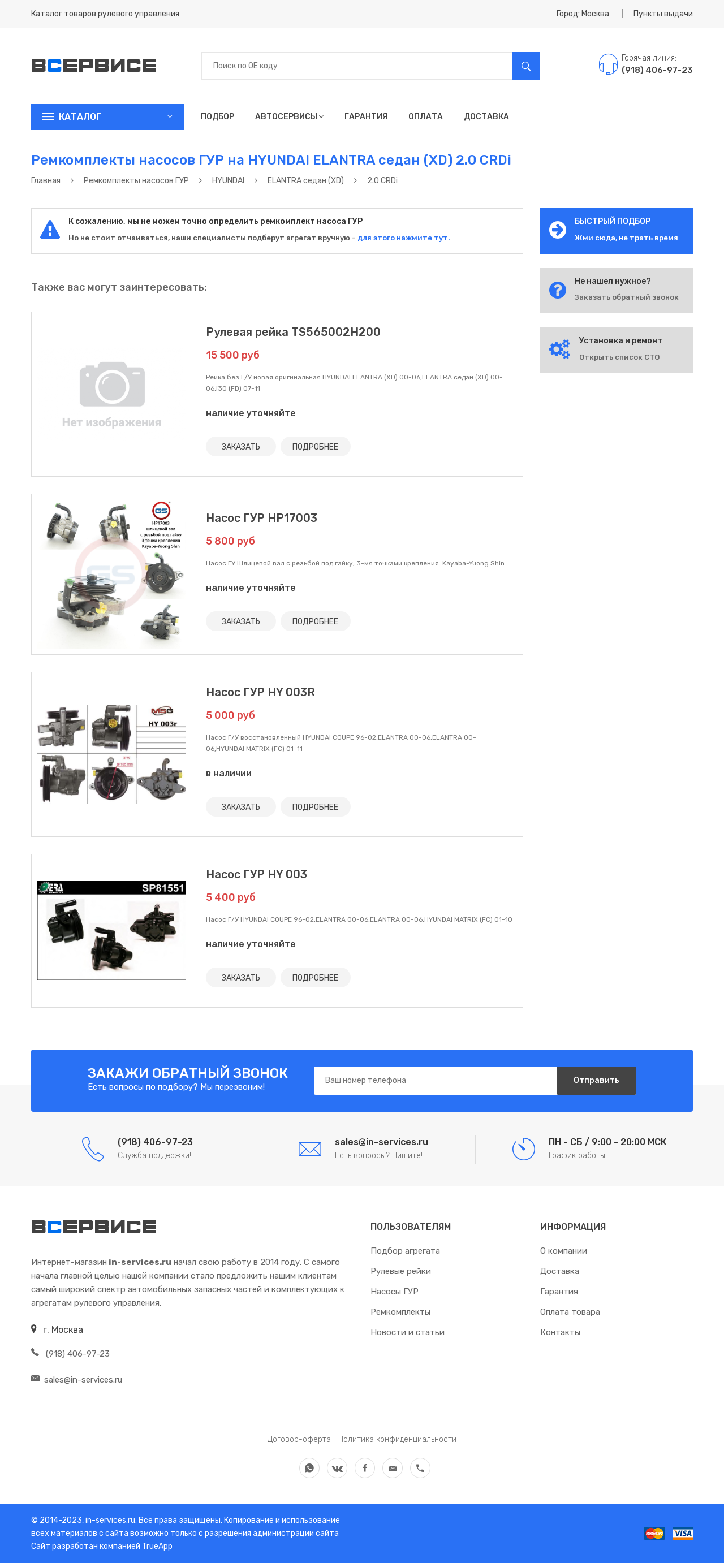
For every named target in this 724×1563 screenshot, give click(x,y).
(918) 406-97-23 (70, 1354)
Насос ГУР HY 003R (260, 692)
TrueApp (157, 1546)
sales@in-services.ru (76, 1380)
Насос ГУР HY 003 (256, 874)
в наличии (229, 773)
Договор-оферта (299, 1439)
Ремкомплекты (400, 1312)
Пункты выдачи (663, 14)
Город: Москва (583, 14)
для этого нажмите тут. (403, 238)
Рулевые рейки (400, 1271)
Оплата (425, 117)
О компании (563, 1251)
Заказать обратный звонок (627, 297)
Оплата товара (570, 1312)
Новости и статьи (407, 1332)
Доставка (486, 117)
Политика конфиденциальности (397, 1439)
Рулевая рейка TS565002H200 (293, 332)
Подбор (217, 117)
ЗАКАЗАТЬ (241, 446)
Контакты (560, 1332)
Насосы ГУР (394, 1291)
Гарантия (365, 117)
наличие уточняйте (251, 413)
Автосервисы (289, 117)
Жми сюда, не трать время (626, 238)
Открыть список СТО (619, 357)
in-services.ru (109, 1520)
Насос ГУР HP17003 (261, 518)
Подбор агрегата (405, 1251)
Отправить (596, 1080)
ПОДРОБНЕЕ (315, 446)
